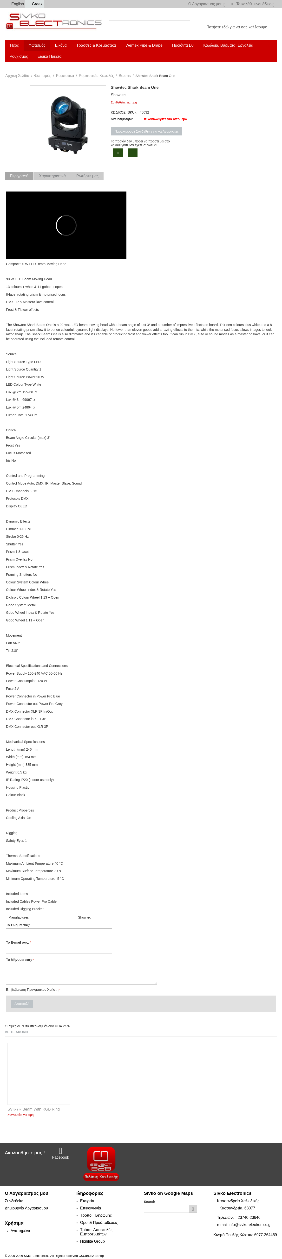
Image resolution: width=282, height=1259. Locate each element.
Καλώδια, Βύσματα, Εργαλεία (228, 45)
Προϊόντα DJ (183, 45)
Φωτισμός (37, 45)
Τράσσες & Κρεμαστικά (96, 45)
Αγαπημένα (20, 1231)
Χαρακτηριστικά (52, 176)
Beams (125, 76)
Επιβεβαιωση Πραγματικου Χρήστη (32, 989)
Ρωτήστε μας (87, 176)
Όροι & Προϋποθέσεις (99, 1223)
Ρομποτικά (65, 76)
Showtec (118, 95)
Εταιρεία (87, 1201)
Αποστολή (22, 1004)
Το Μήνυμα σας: (19, 960)
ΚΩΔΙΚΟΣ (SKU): (124, 112)
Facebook (60, 1152)
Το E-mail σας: (17, 942)
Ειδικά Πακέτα (49, 56)
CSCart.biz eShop (91, 1256)
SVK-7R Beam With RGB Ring (33, 1109)
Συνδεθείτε (14, 1201)
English (15, 4)
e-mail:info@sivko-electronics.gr (244, 1225)
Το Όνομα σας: (18, 925)
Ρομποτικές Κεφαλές (96, 76)
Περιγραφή (19, 176)
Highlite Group (92, 1241)
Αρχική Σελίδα (17, 76)
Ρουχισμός (19, 56)
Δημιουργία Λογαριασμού (26, 1208)
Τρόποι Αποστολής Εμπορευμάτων (96, 1232)
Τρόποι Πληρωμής (96, 1215)
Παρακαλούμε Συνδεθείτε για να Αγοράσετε (146, 131)
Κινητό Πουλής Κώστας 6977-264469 (245, 1235)
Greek (34, 4)
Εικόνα (61, 45)
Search (149, 1202)
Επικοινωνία (90, 1208)
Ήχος (14, 45)
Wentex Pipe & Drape (144, 45)
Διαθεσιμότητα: (122, 119)
